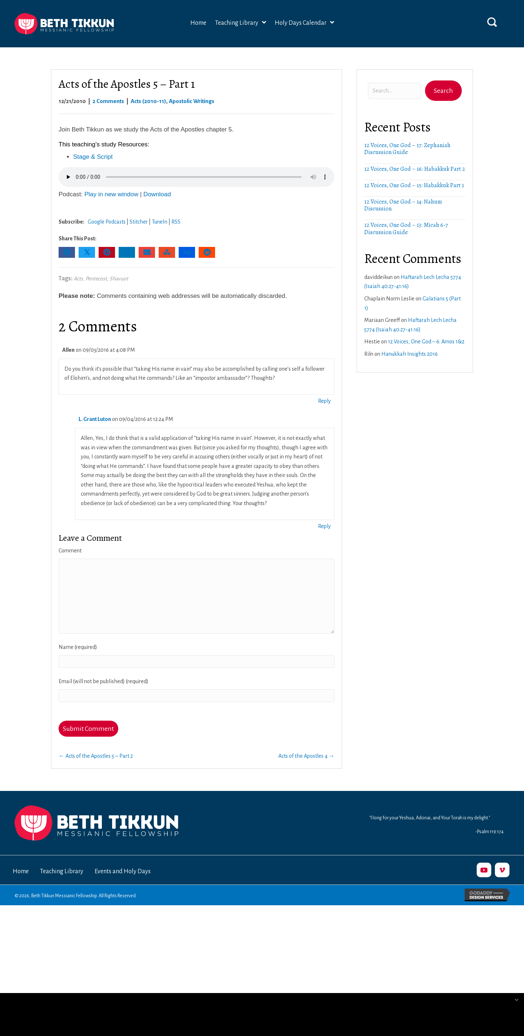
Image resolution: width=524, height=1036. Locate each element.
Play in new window (111, 194)
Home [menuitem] (21, 871)
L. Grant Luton (95, 419)
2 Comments (108, 101)
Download (157, 194)
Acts (78, 278)
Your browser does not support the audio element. (196, 177)
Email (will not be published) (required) (103, 681)
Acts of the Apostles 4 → (306, 756)
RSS (175, 222)
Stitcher (139, 222)
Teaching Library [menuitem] (61, 871)
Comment (70, 551)
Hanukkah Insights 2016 (409, 354)
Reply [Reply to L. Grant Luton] (324, 526)
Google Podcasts (107, 222)
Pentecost (96, 278)
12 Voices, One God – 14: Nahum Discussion (403, 205)
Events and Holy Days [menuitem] (123, 871)
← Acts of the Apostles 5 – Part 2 (96, 756)
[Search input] (394, 91)
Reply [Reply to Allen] (324, 401)
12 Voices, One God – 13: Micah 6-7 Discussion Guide (406, 228)
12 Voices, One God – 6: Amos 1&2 (426, 341)
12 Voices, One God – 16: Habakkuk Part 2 (414, 169)
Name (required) (78, 647)
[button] (492, 21)
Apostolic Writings (191, 101)
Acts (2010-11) (148, 101)
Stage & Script (93, 156)
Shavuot (119, 278)
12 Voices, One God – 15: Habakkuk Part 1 (414, 185)
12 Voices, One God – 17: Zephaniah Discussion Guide (407, 148)
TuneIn (159, 222)
